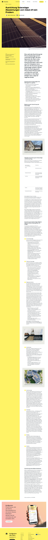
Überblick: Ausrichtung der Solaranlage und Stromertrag (11, 59)
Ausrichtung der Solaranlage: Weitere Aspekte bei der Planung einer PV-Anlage (10, 62)
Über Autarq (22, 534)
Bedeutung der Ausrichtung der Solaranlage (10, 57)
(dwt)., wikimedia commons (32, 152)
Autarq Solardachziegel (31, 534)
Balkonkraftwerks (29, 465)
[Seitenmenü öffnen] (45, 1)
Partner (21, 538)
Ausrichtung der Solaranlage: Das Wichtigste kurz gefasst (10, 55)
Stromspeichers (35, 270)
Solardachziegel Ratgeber (31, 538)
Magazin (7, 4)
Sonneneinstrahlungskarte (33, 450)
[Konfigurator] (41, 2)
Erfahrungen (29, 535)
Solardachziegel (30, 250)
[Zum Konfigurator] (9, 521)
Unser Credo (22, 535)
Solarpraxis (9, 4)
